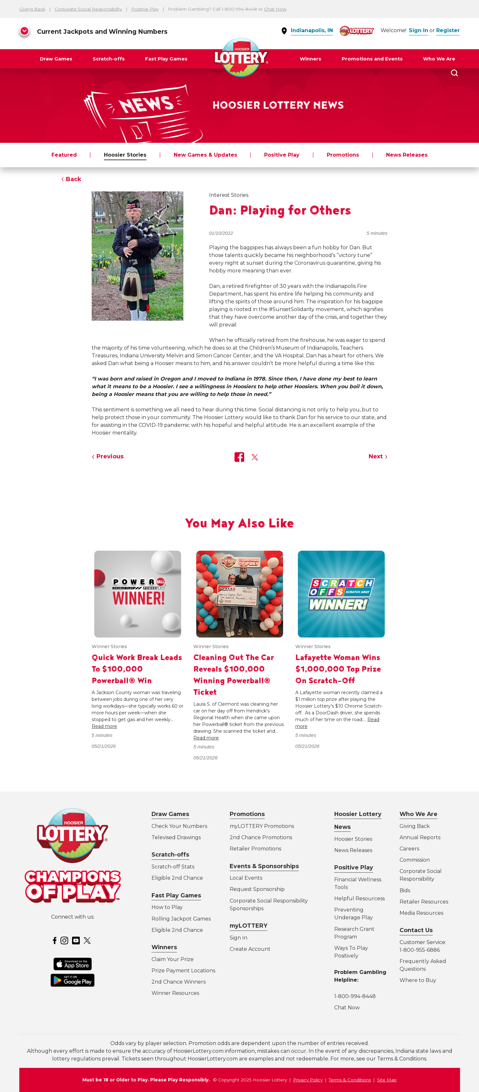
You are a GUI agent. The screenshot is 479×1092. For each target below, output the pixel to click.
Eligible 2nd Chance (177, 878)
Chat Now (275, 9)
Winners (310, 59)
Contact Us (416, 930)
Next (376, 456)
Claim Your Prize (173, 959)
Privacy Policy (308, 1079)
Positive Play (145, 9)
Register (448, 30)
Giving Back (32, 9)
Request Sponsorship (257, 889)
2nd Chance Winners (179, 982)
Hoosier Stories (125, 155)
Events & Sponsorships (264, 866)
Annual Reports (420, 837)
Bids (405, 890)
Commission (415, 860)
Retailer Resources (424, 902)
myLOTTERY (248, 925)
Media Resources (421, 913)
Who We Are (439, 59)
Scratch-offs (109, 59)
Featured (64, 155)
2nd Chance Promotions (261, 837)
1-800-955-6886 (420, 950)
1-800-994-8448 (355, 996)
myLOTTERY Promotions (262, 826)
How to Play (167, 907)
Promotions (343, 155)
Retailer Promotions (255, 849)
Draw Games (56, 59)
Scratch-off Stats (173, 867)
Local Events (246, 878)
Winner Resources (175, 993)
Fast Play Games (166, 59)
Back (73, 179)
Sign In (418, 30)
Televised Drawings (176, 837)
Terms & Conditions (350, 1079)
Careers (409, 849)
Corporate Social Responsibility (88, 9)
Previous (110, 456)
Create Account (250, 949)
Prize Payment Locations (183, 971)
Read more (104, 726)
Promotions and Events (372, 59)
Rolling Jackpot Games (181, 919)
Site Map (387, 1079)
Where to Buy (418, 980)
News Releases (407, 155)
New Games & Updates (205, 155)
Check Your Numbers (179, 826)
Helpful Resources (358, 898)
